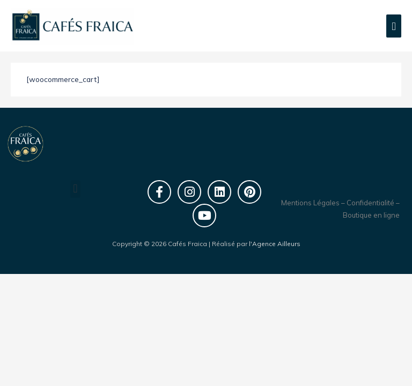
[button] (75, 189)
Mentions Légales (310, 202)
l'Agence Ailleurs (274, 244)
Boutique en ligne (371, 215)
